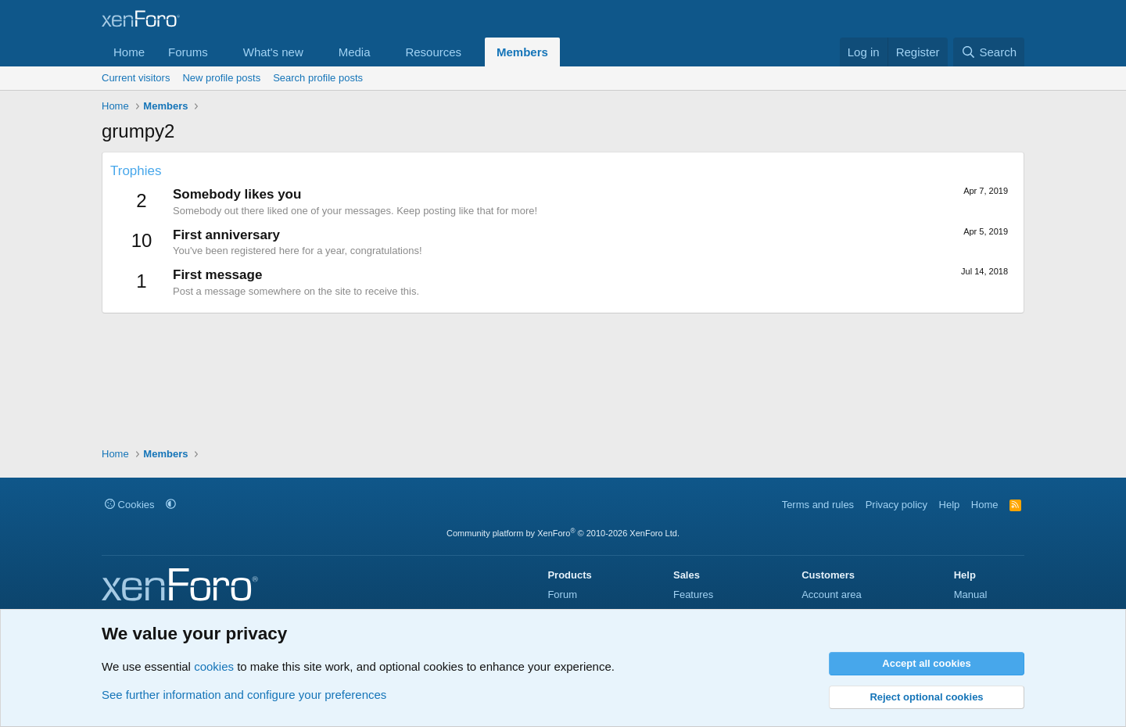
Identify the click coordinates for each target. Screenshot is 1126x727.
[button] (220, 52)
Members (522, 52)
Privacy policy (896, 504)
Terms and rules (818, 504)
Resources (433, 52)
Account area (831, 594)
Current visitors (136, 78)
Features (693, 594)
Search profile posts (318, 78)
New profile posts (221, 78)
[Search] (988, 52)
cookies (214, 666)
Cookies (130, 504)
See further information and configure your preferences (244, 694)
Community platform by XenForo (563, 533)
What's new (273, 52)
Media (355, 52)
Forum (562, 594)
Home (129, 52)
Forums (188, 52)
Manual (971, 594)
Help (949, 504)
